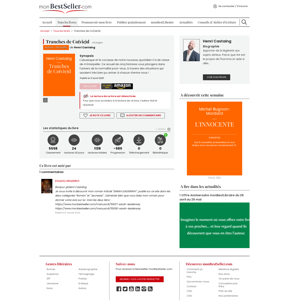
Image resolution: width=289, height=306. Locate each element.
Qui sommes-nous (198, 281)
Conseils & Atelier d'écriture (217, 22)
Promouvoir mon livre (96, 22)
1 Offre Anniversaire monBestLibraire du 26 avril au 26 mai (212, 197)
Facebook (119, 289)
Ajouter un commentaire (143, 115)
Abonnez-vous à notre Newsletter (139, 279)
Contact (191, 286)
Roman (51, 269)
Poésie (83, 278)
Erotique (83, 283)
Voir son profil (216, 77)
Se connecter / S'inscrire (233, 6)
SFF (48, 278)
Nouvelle (61, 47)
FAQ (189, 277)
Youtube (131, 289)
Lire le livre (89, 86)
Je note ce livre (99, 115)
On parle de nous (229, 278)
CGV (189, 296)
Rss (150, 289)
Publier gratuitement (131, 22)
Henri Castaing (84, 47)
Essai (50, 288)
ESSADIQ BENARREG (67, 181)
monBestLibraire (162, 22)
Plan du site (225, 291)
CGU (189, 291)
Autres (49, 47)
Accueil (47, 22)
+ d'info (161, 129)
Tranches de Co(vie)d (87, 31)
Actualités (186, 22)
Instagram (144, 289)
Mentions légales (229, 269)
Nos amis (224, 274)
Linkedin (137, 289)
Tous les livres (66, 22)
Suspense (53, 274)
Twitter (125, 289)
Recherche (244, 22)
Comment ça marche (195, 270)
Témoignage (86, 274)
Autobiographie (88, 269)
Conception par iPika (228, 285)
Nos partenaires (228, 296)
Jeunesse (52, 283)
